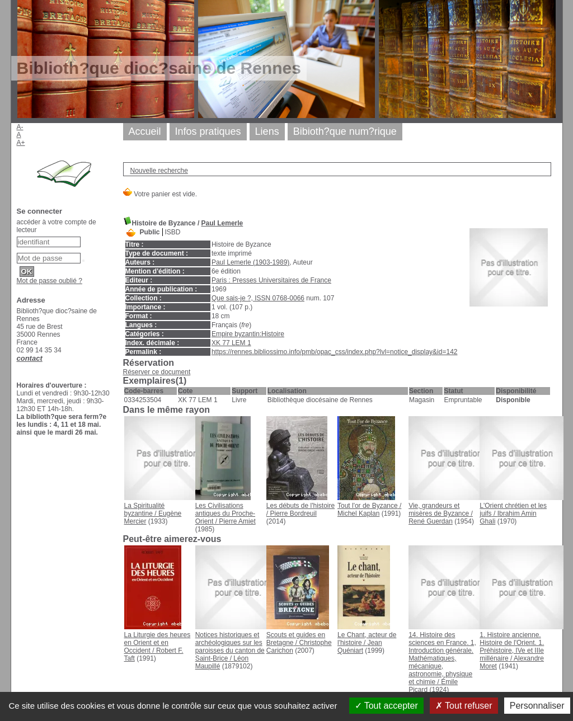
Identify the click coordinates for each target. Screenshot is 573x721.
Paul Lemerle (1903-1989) (250, 262)
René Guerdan (430, 521)
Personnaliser (537, 705)
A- (20, 127)
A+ (21, 143)
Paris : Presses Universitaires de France (271, 280)
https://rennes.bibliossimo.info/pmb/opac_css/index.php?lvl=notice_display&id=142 (335, 352)
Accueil (145, 131)
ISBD (173, 232)
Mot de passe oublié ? (49, 281)
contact (30, 358)
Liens (267, 131)
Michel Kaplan (358, 513)
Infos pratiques (208, 131)
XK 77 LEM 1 (231, 343)
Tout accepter (386, 705)
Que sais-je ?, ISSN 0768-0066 (258, 298)
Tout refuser (463, 705)
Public (150, 232)
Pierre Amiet (237, 521)
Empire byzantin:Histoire (248, 334)
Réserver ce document (157, 372)
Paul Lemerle (222, 223)
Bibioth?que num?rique (345, 131)
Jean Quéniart (359, 646)
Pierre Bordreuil (293, 513)
